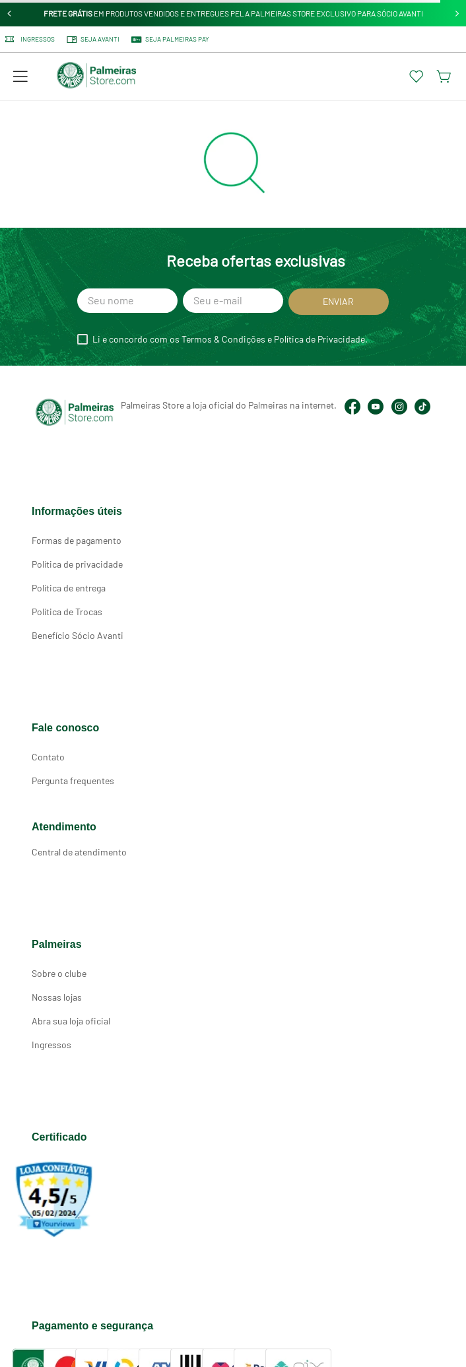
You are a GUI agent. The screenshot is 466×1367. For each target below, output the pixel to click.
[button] (20, 76)
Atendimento (64, 826)
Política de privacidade (77, 564)
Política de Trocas (67, 611)
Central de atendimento (79, 851)
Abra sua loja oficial (71, 1020)
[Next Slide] (457, 13)
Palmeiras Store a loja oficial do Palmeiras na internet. (229, 405)
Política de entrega (69, 587)
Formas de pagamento (76, 540)
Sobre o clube (59, 973)
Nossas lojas (57, 997)
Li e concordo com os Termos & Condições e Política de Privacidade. (230, 339)
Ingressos (51, 1044)
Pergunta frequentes (73, 780)
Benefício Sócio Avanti (77, 635)
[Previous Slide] (10, 13)
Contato (48, 756)
